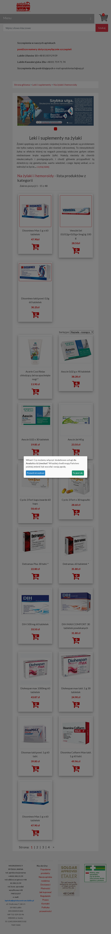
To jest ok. (78, 473)
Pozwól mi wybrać (35, 473)
